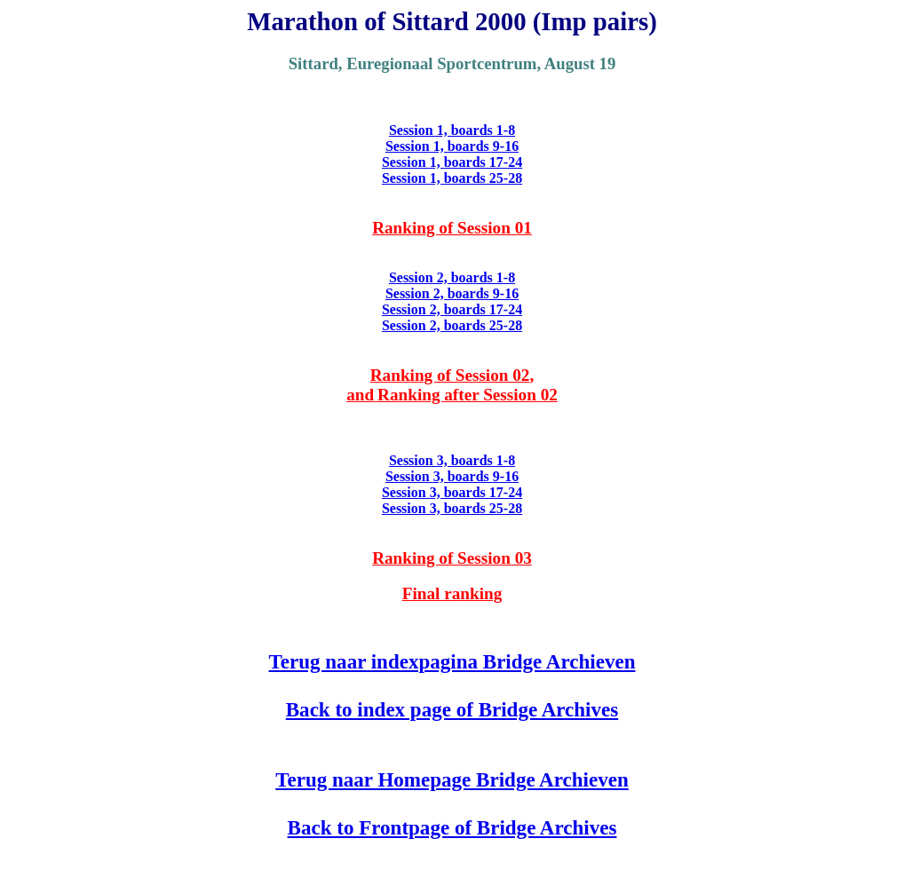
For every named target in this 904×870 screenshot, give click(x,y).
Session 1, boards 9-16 (452, 146)
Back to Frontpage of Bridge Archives (452, 827)
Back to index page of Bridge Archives (452, 709)
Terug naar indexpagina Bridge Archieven (452, 661)
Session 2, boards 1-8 (452, 277)
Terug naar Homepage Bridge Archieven (452, 779)
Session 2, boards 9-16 (452, 293)
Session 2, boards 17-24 (452, 309)
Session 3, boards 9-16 (452, 476)
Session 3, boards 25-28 (452, 508)
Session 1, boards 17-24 (452, 162)
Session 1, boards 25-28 (452, 178)
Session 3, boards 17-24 (452, 492)
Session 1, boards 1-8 (452, 130)
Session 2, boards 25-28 (452, 325)
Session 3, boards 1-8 (452, 460)
